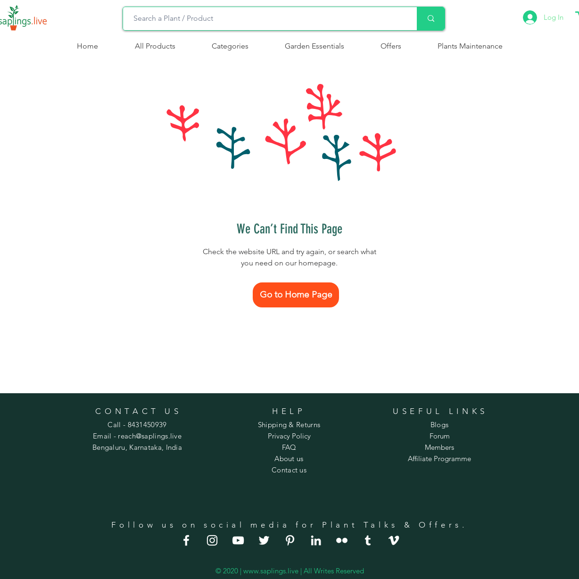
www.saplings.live (270, 570)
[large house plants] (368, 540)
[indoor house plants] (212, 540)
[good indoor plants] (186, 540)
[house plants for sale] (290, 540)
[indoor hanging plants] (316, 540)
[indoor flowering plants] (394, 540)
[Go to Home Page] (296, 294)
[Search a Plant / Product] (265, 18)
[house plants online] (264, 540)
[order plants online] (238, 540)
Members (439, 447)
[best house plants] (342, 540)
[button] (229, 46)
